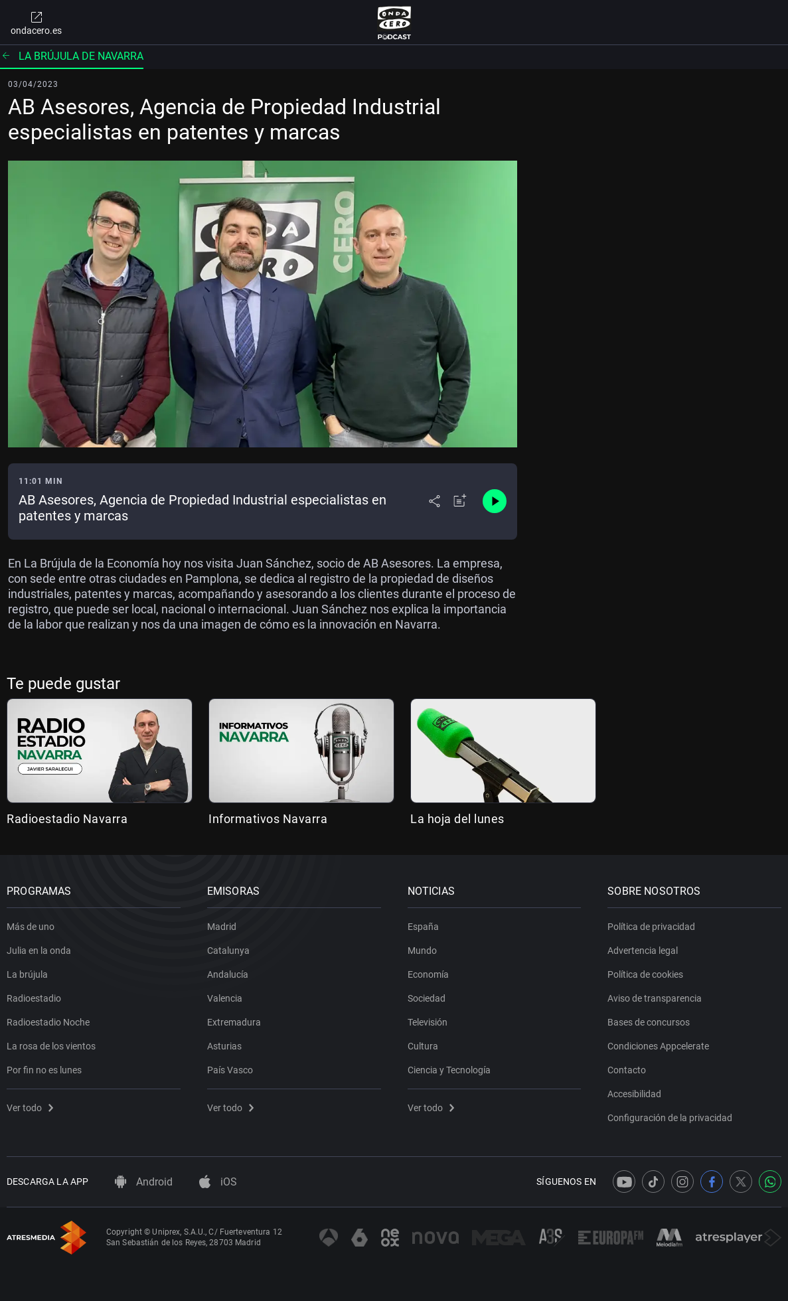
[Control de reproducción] (495, 501)
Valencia (224, 998)
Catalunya (228, 950)
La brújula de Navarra (71, 56)
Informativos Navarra (267, 819)
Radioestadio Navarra (67, 819)
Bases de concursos (648, 1022)
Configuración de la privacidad (669, 1117)
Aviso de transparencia (654, 998)
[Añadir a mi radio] (460, 501)
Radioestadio (34, 998)
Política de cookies (645, 974)
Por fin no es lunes (44, 1070)
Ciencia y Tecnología (449, 1070)
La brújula (27, 974)
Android (144, 1182)
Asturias (224, 1046)
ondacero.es (36, 22)
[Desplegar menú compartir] (434, 501)
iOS (218, 1182)
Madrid (221, 926)
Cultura (423, 1046)
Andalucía (227, 974)
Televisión (427, 1022)
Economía (428, 974)
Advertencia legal (642, 950)
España (423, 926)
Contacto (626, 1070)
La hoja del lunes (457, 819)
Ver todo (30, 1108)
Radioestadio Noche (48, 1022)
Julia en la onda (39, 950)
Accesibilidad (634, 1094)
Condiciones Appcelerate (658, 1046)
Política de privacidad (651, 926)
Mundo (422, 950)
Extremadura (234, 1022)
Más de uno (30, 926)
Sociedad (426, 998)
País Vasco (230, 1070)
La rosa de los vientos (51, 1046)
